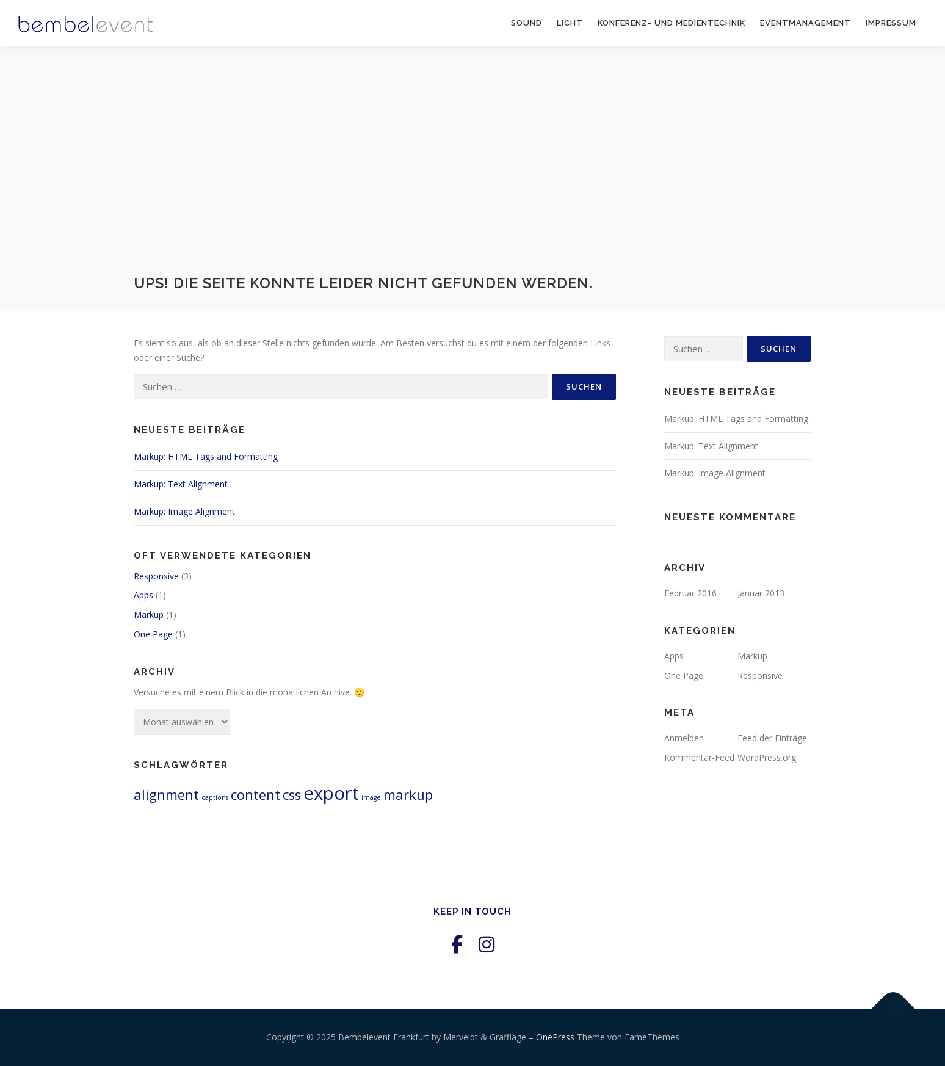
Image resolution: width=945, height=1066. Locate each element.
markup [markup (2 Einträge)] (408, 794)
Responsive (156, 576)
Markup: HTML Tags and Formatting (206, 456)
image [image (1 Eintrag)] (371, 797)
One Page (153, 634)
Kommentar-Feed (699, 757)
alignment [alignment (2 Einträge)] (166, 794)
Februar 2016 (690, 593)
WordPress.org (766, 757)
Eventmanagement (805, 22)
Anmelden (684, 738)
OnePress (555, 1037)
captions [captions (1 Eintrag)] (214, 797)
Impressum (891, 22)
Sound (526, 22)
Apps (143, 595)
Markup (149, 614)
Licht (570, 22)
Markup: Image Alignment (184, 511)
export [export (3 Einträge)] (331, 793)
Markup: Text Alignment (181, 484)
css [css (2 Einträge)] (292, 794)
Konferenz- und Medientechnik (671, 22)
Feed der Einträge (772, 738)
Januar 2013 (760, 593)
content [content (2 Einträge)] (255, 794)
